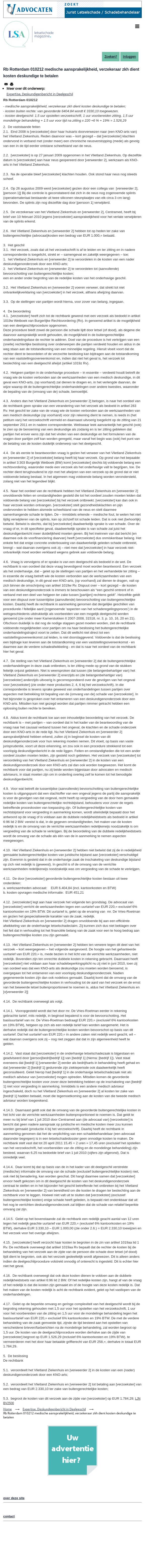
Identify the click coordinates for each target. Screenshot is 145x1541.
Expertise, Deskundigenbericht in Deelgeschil (40, 94)
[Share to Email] (6, 84)
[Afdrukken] (11, 84)
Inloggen (129, 56)
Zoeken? (110, 56)
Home (7, 1409)
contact (9, 1516)
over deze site (14, 1498)
